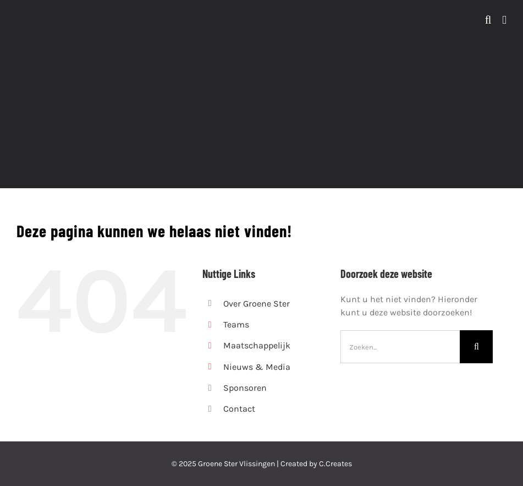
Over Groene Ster (256, 303)
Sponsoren (245, 388)
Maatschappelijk (256, 345)
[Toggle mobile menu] (504, 20)
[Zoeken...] (400, 346)
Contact (239, 408)
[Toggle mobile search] (488, 20)
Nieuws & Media (256, 367)
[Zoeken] (476, 346)
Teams (236, 324)
